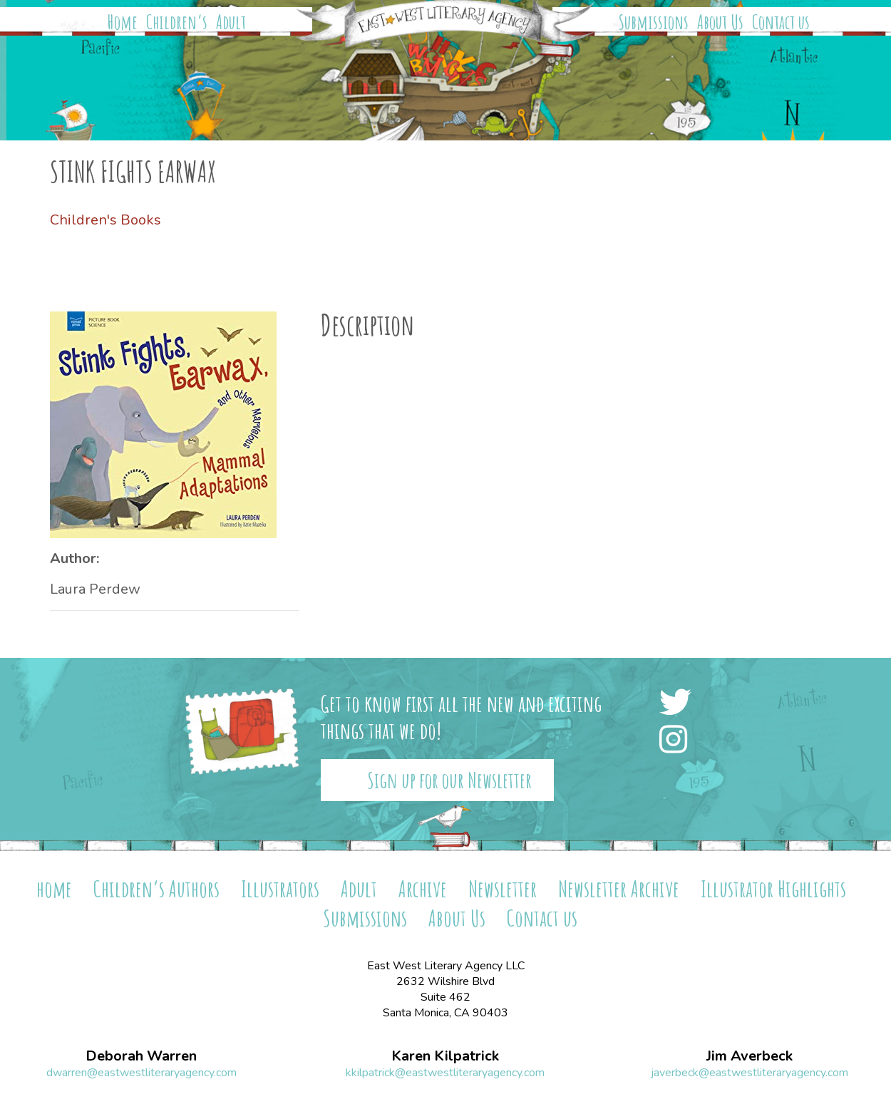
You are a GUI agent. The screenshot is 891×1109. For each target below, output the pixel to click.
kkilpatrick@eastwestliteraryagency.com (445, 1072)
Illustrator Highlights (773, 888)
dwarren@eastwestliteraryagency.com (141, 1072)
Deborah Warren (141, 1056)
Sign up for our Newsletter (449, 780)
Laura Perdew (95, 589)
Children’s (176, 22)
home (54, 888)
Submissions (654, 22)
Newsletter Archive (618, 888)
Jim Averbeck (749, 1056)
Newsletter (502, 888)
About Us (720, 22)
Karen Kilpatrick (445, 1056)
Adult (231, 22)
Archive (422, 888)
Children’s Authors (156, 888)
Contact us (781, 22)
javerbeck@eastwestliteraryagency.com (749, 1072)
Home (123, 22)
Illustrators (280, 888)
